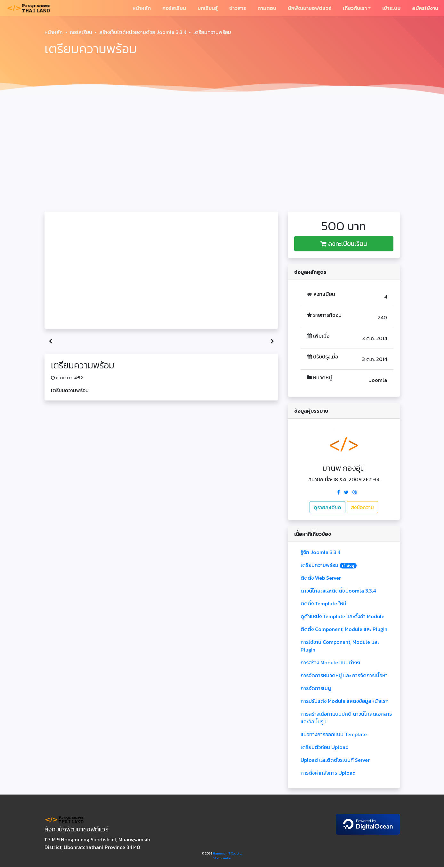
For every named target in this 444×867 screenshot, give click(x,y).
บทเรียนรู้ (208, 8)
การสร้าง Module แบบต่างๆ (330, 662)
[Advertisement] (222, 146)
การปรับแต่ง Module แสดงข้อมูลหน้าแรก (345, 701)
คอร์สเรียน (174, 8)
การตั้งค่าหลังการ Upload (328, 773)
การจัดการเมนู (316, 688)
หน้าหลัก (142, 8)
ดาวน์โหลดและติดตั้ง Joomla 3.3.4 (338, 590)
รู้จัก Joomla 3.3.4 (320, 552)
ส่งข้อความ (362, 507)
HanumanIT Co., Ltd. (227, 853)
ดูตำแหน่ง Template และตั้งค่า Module (342, 616)
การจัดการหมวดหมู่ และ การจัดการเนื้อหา (344, 675)
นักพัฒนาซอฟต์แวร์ (309, 8)
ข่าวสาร (237, 8)
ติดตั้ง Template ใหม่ (323, 603)
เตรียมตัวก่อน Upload (325, 747)
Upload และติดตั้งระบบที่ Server (335, 760)
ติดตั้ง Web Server (321, 578)
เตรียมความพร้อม (329, 565)
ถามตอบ (267, 8)
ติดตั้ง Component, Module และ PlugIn (344, 629)
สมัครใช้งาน (425, 8)
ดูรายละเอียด (327, 507)
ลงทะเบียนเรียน (343, 243)
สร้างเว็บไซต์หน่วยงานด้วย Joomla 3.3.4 (142, 32)
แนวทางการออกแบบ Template (334, 734)
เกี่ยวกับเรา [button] (355, 8)
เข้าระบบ (391, 8)
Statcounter (222, 858)
